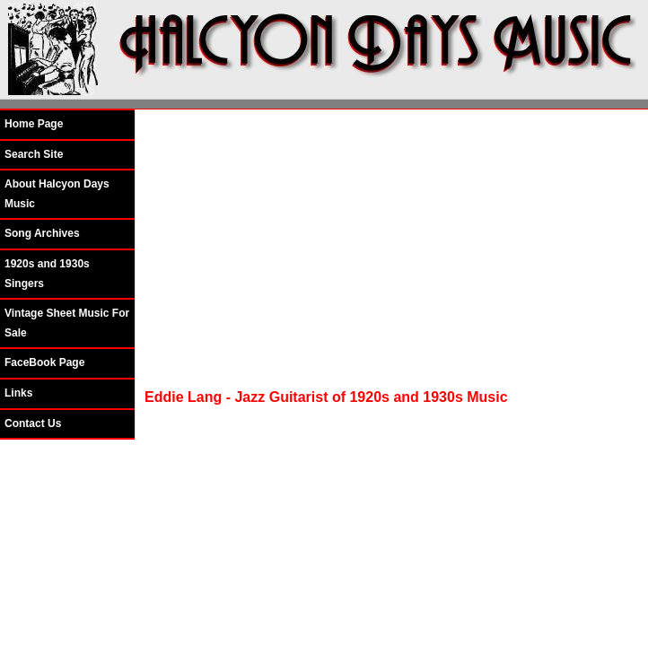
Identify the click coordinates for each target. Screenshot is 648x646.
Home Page (33, 124)
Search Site (33, 154)
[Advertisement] (385, 249)
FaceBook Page (44, 362)
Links (18, 393)
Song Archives (42, 233)
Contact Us (32, 423)
